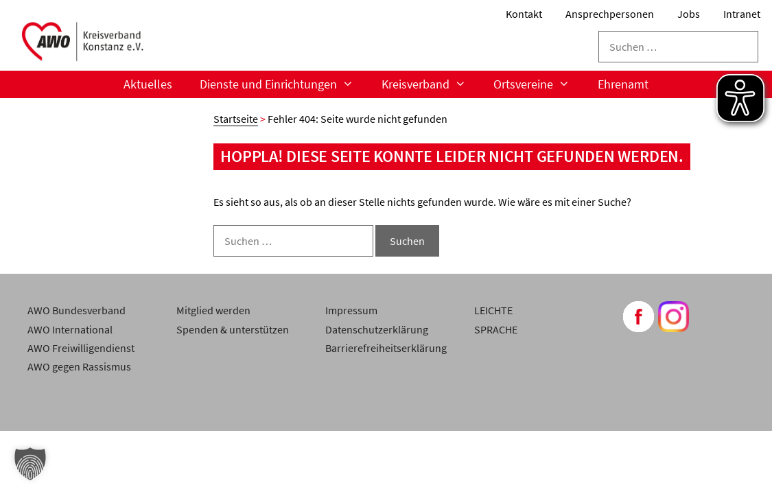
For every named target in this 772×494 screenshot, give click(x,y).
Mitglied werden (213, 310)
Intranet (741, 14)
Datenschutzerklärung (376, 329)
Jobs (688, 14)
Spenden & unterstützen (232, 329)
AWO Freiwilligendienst (80, 348)
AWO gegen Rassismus (79, 366)
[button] (30, 464)
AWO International (70, 329)
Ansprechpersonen (609, 14)
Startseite (235, 119)
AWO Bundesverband (76, 310)
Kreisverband (431, 84)
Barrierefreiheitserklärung (386, 348)
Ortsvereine (538, 84)
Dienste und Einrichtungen (283, 84)
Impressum (351, 310)
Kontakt (524, 14)
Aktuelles (148, 84)
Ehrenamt (623, 84)
